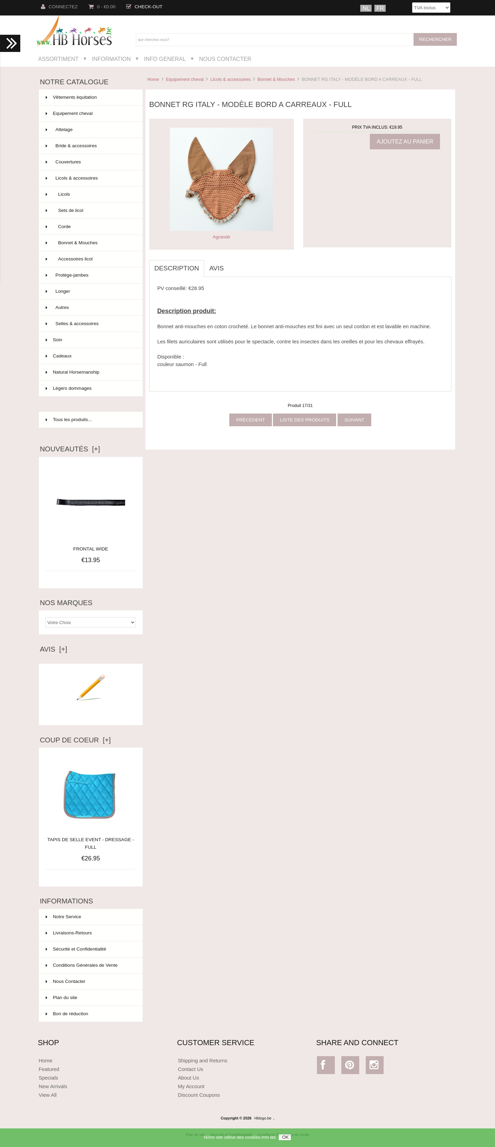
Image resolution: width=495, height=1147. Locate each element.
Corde (90, 227)
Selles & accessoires (90, 324)
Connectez (59, 6)
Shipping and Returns (202, 1060)
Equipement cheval (185, 79)
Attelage (90, 129)
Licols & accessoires (230, 79)
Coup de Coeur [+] (75, 740)
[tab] (234, 264)
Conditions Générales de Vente (82, 965)
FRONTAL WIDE (90, 548)
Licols (90, 194)
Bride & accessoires (90, 146)
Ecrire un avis (91, 710)
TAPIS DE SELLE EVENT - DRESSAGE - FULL (90, 839)
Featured (48, 1069)
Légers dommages (90, 388)
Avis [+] (53, 649)
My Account (191, 1086)
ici (272, 1139)
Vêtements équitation (90, 97)
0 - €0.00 (102, 6)
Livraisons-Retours (69, 932)
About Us (188, 1078)
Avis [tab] (216, 268)
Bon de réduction (67, 1013)
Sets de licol (90, 210)
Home (153, 79)
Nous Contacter (225, 59)
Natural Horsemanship (90, 372)
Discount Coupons (199, 1095)
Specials (48, 1078)
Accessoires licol (90, 259)
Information (111, 59)
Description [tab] (176, 268)
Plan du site (61, 997)
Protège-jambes (90, 275)
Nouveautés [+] (70, 449)
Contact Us (190, 1069)
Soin (90, 340)
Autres (90, 307)
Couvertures (90, 162)
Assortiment (58, 59)
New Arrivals (52, 1086)
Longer (90, 291)
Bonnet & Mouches (276, 79)
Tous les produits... (69, 419)
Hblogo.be (263, 1118)
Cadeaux (90, 356)
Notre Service (63, 916)
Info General (165, 59)
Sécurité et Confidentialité (76, 949)
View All (47, 1095)
